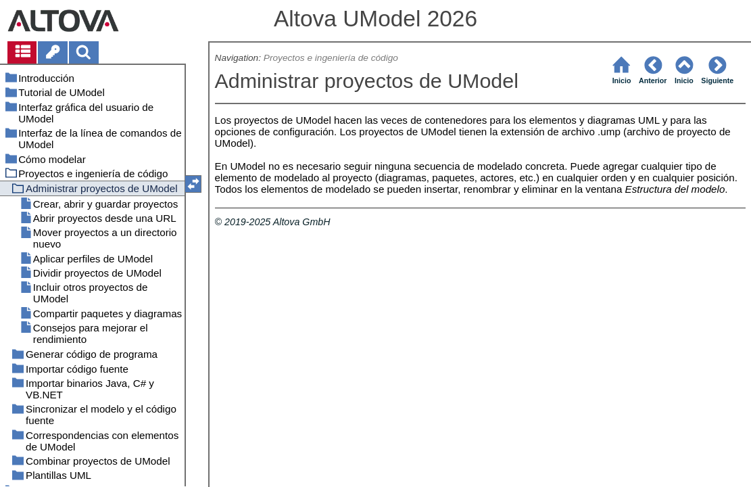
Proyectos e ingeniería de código (331, 58)
